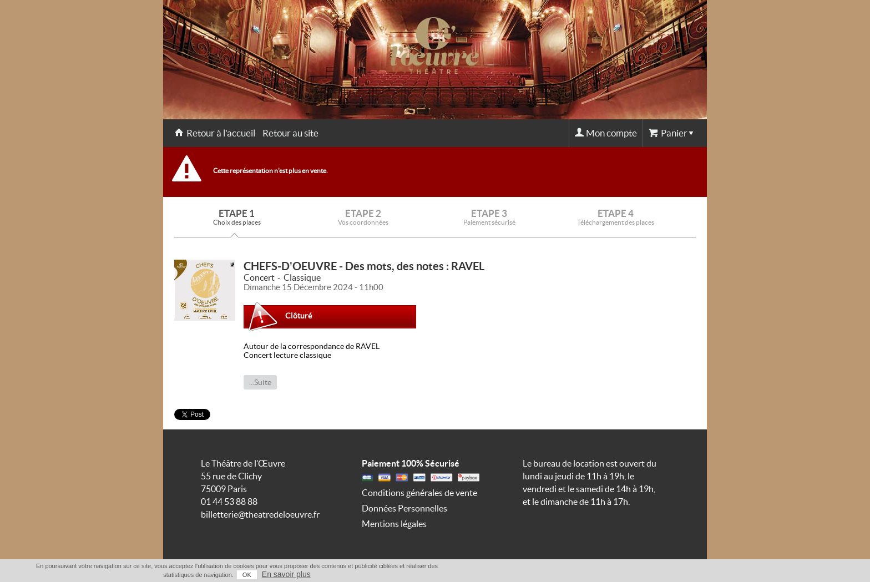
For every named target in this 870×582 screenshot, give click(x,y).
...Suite (260, 382)
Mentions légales (394, 524)
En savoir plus (286, 574)
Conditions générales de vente (419, 493)
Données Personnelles (404, 508)
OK (246, 574)
